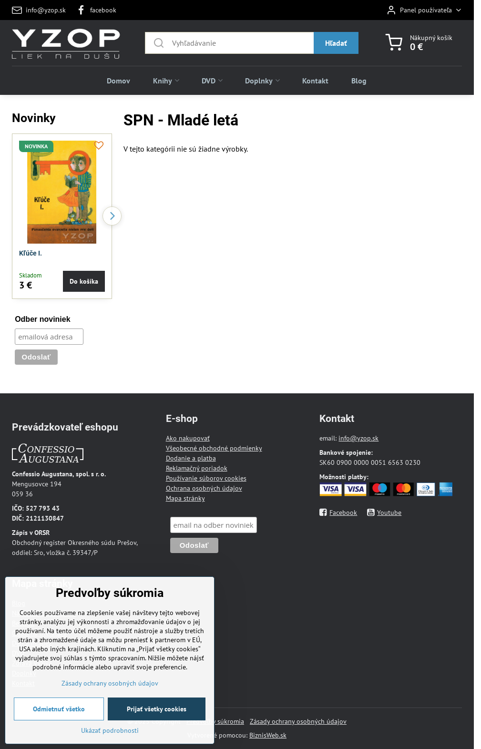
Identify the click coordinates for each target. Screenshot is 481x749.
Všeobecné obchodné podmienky (214, 448)
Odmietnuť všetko (59, 722)
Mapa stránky (185, 498)
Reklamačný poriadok (196, 468)
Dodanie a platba (191, 458)
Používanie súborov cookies (206, 478)
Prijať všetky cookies (156, 722)
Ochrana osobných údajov (204, 488)
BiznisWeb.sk (268, 735)
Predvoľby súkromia (215, 721)
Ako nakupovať (188, 438)
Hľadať (336, 43)
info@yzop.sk (358, 438)
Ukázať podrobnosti (110, 743)
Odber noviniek (42, 319)
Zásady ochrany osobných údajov (298, 721)
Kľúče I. (30, 253)
